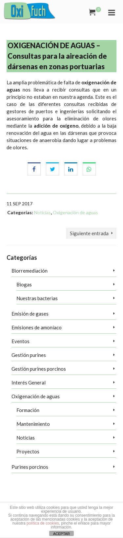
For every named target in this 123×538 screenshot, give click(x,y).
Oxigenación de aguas (75, 212)
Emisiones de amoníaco (36, 327)
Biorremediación (29, 271)
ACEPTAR (61, 534)
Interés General (28, 382)
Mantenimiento (33, 424)
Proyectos (27, 451)
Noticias (42, 212)
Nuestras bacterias (37, 298)
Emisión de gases (30, 314)
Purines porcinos (29, 467)
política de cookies (43, 523)
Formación (27, 410)
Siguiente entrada (89, 233)
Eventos (20, 341)
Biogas (24, 284)
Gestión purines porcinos (38, 369)
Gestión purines (28, 355)
